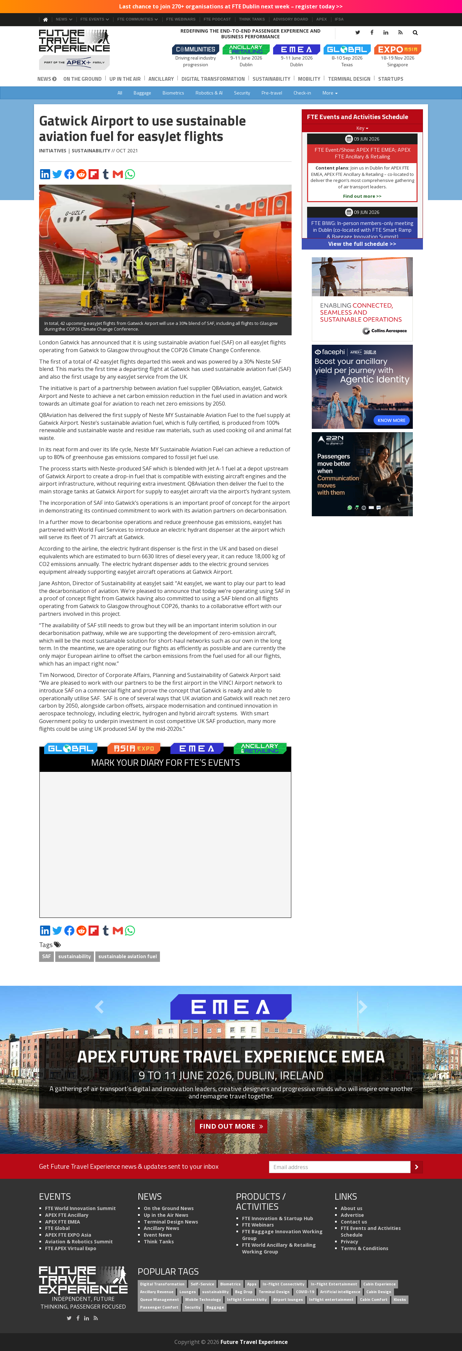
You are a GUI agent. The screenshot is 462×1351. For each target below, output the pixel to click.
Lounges (187, 1291)
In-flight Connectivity (283, 1284)
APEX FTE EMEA (62, 1221)
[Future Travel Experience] (83, 50)
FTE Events (94, 19)
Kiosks (400, 1299)
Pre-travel (272, 92)
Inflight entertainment (331, 1299)
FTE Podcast (217, 19)
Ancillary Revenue (156, 1291)
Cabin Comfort (374, 1299)
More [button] (330, 92)
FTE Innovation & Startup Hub (277, 1218)
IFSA (339, 19)
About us (351, 1208)
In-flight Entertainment (334, 1284)
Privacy (349, 1241)
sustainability (74, 956)
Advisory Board (290, 19)
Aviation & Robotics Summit (79, 1241)
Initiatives (52, 150)
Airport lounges (288, 1299)
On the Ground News (169, 1208)
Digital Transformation (213, 79)
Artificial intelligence (340, 1291)
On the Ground (82, 79)
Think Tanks (252, 19)
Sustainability (271, 79)
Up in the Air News (166, 1215)
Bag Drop (244, 1291)
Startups (390, 79)
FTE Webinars (181, 19)
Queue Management (159, 1299)
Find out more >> (362, 196)
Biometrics (173, 92)
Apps (252, 1284)
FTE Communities (137, 19)
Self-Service (202, 1284)
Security (242, 92)
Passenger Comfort (159, 1307)
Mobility (309, 79)
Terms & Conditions (364, 1248)
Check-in (302, 92)
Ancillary (161, 79)
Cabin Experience (379, 1284)
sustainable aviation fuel (127, 956)
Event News (158, 1235)
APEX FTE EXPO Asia (68, 1235)
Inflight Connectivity (247, 1299)
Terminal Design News (171, 1221)
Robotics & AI (209, 92)
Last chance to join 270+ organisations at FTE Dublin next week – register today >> (231, 6)
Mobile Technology (203, 1299)
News (64, 19)
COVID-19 (305, 1291)
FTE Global (57, 1228)
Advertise (352, 1215)
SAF (46, 956)
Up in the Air (125, 79)
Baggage (142, 92)
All (120, 92)
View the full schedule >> (362, 244)
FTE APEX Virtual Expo (70, 1248)
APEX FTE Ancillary (67, 1215)
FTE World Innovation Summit (80, 1208)
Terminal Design (349, 79)
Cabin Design (378, 1291)
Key (362, 128)
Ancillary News (161, 1228)
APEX (321, 19)
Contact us (354, 1221)
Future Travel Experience (254, 1342)
